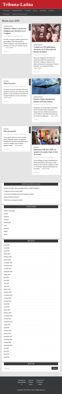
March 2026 (7, 254)
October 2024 (7, 298)
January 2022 (7, 333)
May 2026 (6, 248)
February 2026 (7, 257)
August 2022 (7, 324)
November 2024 (8, 295)
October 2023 (7, 301)
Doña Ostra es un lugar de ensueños (13, 200)
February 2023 (7, 313)
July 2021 (6, 348)
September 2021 (8, 345)
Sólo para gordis (10, 131)
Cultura (28, 10)
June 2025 (6, 280)
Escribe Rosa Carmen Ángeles (11, 86)
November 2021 (8, 339)
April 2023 (6, 307)
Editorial (6, 14)
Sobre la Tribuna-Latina (30, 382)
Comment (6, 51)
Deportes (43, 10)
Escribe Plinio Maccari (9, 36)
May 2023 (6, 304)
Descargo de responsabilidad (21, 382)
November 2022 (8, 316)
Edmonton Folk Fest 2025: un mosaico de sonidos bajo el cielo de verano (46, 152)
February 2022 (7, 330)
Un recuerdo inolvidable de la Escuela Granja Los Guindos (19, 194)
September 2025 (8, 271)
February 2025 (7, 292)
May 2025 (6, 283)
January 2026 (7, 260)
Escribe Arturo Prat (38, 104)
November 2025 (8, 265)
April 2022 (6, 327)
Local (35, 10)
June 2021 (6, 351)
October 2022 (7, 318)
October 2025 (7, 268)
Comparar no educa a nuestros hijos (13, 191)
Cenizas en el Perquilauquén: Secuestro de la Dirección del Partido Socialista (45, 49)
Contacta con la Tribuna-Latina (40, 382)
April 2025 (6, 286)
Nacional (6, 10)
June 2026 (6, 245)
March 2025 (7, 289)
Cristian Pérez (37, 55)
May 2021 (6, 354)
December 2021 (8, 336)
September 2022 (8, 321)
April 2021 (6, 357)
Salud (5, 234)
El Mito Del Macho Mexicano (11, 197)
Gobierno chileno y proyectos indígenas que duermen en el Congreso (15, 30)
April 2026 (6, 251)
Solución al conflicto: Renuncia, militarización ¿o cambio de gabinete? (22, 188)
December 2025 (8, 262)
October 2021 (7, 342)
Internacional (17, 10)
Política (51, 10)
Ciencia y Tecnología (19, 14)
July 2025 (6, 277)
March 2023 (7, 310)
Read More (9, 47)
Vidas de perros (10, 83)
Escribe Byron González (39, 157)
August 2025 (7, 274)
